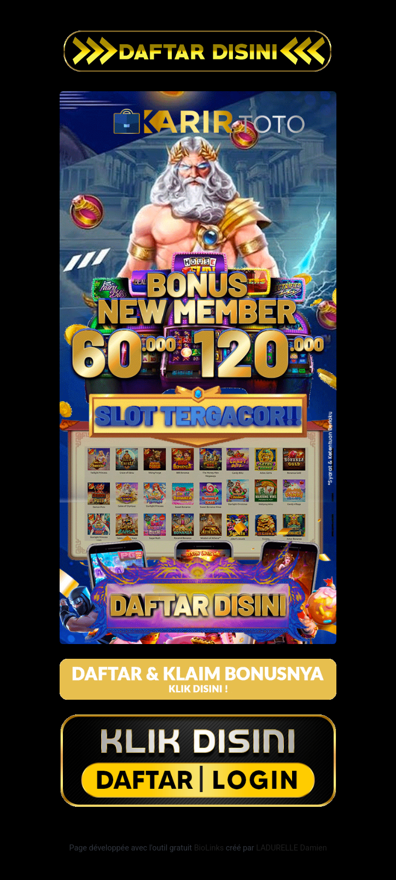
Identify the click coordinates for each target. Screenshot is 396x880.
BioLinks (209, 848)
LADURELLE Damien (291, 848)
